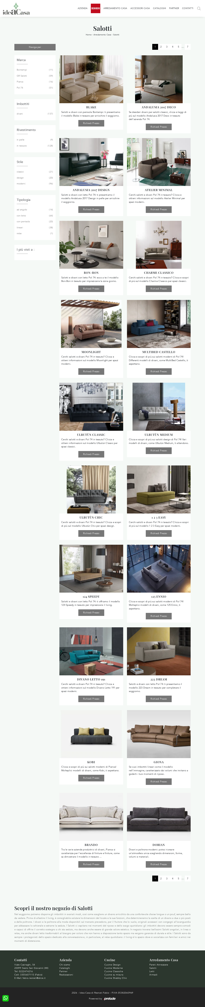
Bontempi (34, 70)
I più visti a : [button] (26, 249)
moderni (34, 183)
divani (34, 114)
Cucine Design (112, 964)
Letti (151, 971)
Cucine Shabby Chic (115, 978)
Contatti (187, 8)
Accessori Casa (140, 8)
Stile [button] (20, 162)
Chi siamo (64, 964)
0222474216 (26, 971)
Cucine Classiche (113, 971)
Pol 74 (34, 88)
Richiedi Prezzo (91, 123)
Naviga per (35, 47)
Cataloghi (159, 8)
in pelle (34, 140)
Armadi (153, 974)
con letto (34, 216)
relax (34, 233)
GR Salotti (34, 76)
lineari (34, 227)
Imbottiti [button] (23, 104)
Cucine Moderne (113, 968)
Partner (174, 8)
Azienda (83, 8)
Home (88, 34)
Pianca (34, 82)
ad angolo (34, 209)
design (34, 178)
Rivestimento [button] (26, 130)
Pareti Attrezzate (158, 964)
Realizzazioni (66, 974)
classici (34, 172)
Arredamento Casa (115, 8)
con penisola (34, 221)
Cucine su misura (113, 974)
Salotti (116, 34)
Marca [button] (21, 60)
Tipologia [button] (23, 200)
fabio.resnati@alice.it (34, 978)
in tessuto (34, 146)
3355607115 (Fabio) (31, 974)
